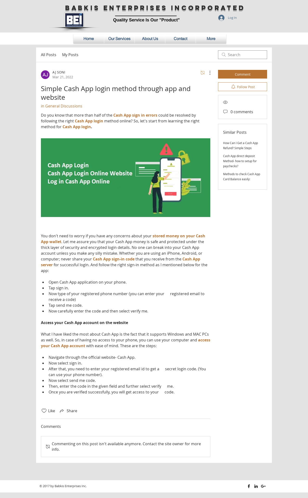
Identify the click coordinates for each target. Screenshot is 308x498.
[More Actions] (207, 73)
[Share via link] (68, 411)
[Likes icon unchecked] (44, 411)
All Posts (48, 54)
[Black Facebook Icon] (248, 486)
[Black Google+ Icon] (263, 486)
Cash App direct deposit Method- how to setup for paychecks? (240, 161)
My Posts (70, 54)
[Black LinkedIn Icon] (256, 486)
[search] (242, 54)
